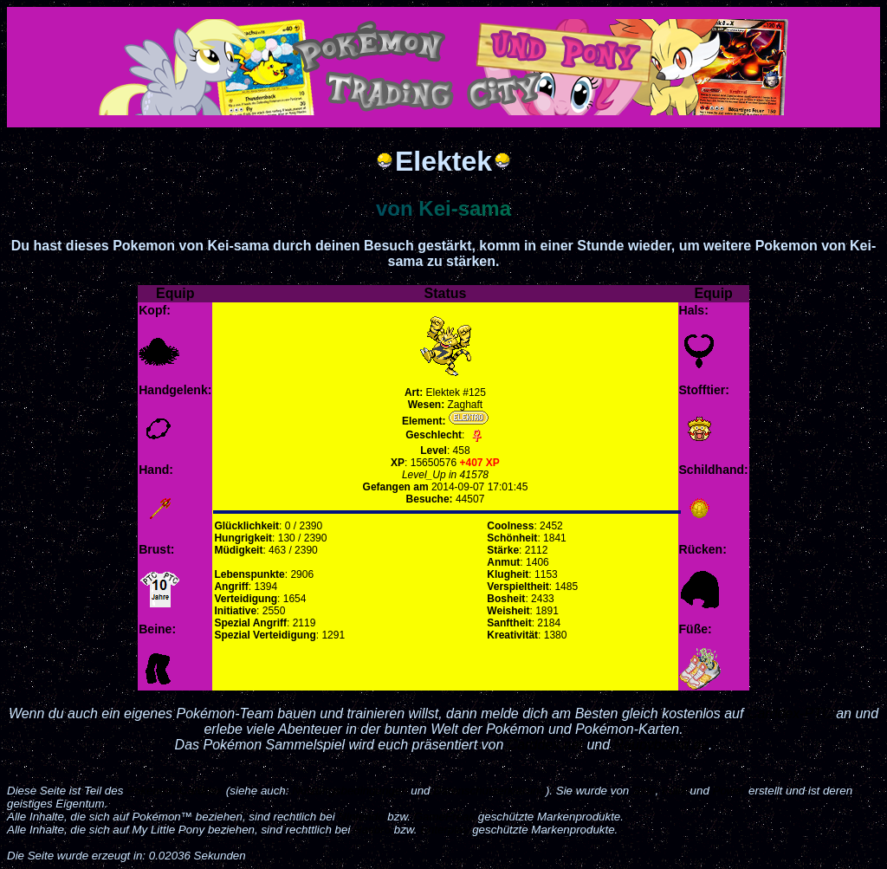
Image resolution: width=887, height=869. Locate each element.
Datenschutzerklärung (489, 790)
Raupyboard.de (661, 744)
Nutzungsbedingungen (349, 790)
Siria (644, 790)
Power (729, 790)
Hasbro (372, 829)
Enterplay (444, 829)
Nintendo (361, 816)
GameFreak (444, 816)
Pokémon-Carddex (174, 790)
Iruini (674, 790)
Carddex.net (545, 744)
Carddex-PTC (790, 713)
